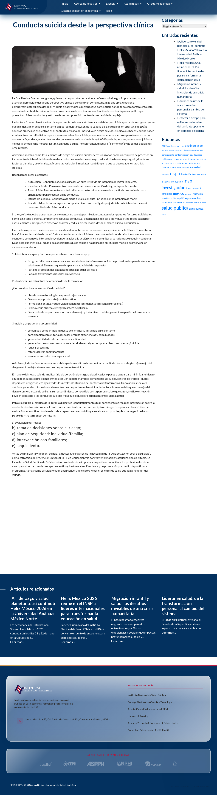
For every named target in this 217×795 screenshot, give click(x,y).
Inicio (64, 3)
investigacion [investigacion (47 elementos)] (173, 187)
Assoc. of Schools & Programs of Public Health (153, 723)
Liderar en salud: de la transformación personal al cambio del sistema (183, 606)
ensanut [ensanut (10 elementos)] (187, 167)
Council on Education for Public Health (149, 730)
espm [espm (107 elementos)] (176, 173)
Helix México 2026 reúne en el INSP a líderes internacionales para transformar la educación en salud (190, 71)
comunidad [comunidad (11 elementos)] (197, 150)
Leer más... (17, 641)
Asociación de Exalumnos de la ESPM (148, 709)
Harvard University (138, 716)
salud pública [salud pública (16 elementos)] (196, 208)
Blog (109, 10)
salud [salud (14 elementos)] (176, 202)
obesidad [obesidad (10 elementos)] (166, 198)
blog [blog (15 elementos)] (187, 145)
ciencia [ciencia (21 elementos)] (187, 150)
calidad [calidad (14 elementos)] (178, 150)
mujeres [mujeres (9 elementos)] (188, 194)
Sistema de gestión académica (79, 10)
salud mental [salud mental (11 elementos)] (200, 202)
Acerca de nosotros (85, 3)
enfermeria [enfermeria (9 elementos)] (177, 167)
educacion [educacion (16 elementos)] (182, 163)
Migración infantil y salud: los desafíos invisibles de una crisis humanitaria (132, 606)
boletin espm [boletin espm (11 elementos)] (168, 150)
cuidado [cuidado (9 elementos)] (198, 155)
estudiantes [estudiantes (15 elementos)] (189, 174)
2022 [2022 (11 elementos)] (164, 146)
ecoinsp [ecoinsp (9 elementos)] (202, 159)
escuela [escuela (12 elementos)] (165, 174)
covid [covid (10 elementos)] (192, 155)
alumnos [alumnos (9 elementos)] (180, 146)
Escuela (110, 3)
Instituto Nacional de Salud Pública (147, 695)
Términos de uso (200, 786)
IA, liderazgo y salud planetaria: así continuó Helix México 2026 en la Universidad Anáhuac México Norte (192, 50)
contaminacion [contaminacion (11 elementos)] (182, 154)
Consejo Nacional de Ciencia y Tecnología (150, 702)
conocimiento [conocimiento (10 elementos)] (168, 155)
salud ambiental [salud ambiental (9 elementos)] (186, 202)
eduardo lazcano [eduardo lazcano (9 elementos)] (169, 163)
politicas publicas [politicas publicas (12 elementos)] (179, 198)
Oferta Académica (158, 3)
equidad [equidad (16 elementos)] (196, 167)
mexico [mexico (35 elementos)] (178, 193)
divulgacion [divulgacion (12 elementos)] (193, 159)
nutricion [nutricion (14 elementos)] (198, 193)
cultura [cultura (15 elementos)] (166, 158)
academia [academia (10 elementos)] (171, 146)
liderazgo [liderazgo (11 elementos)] (190, 188)
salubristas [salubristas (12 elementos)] (167, 202)
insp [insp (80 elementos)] (188, 181)
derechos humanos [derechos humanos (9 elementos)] (178, 159)
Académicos (131, 3)
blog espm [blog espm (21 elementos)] (197, 145)
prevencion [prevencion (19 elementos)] (194, 198)
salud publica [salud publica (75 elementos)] (175, 208)
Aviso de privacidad (179, 786)
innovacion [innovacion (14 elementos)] (177, 181)
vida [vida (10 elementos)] (164, 214)
